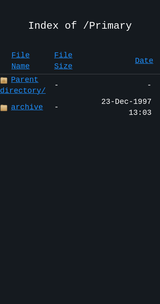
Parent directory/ (23, 85)
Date (144, 61)
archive (21, 107)
